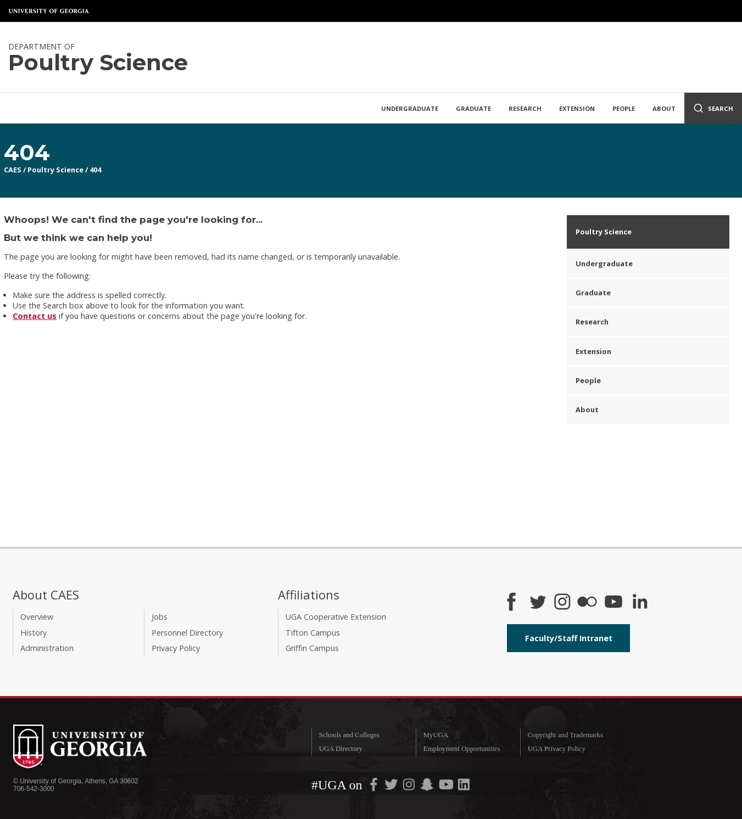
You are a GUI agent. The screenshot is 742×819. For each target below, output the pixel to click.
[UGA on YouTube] (447, 786)
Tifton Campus (313, 632)
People (623, 108)
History (33, 632)
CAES (12, 170)
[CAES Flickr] (587, 602)
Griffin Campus (312, 648)
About (664, 108)
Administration (47, 648)
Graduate (473, 108)
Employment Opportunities (461, 749)
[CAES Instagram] (562, 602)
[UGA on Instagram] (410, 786)
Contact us (35, 316)
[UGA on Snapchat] (427, 786)
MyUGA (436, 735)
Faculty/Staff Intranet (568, 638)
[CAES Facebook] (511, 602)
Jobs (160, 617)
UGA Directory (340, 749)
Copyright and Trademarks (565, 735)
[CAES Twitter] (538, 602)
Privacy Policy (176, 648)
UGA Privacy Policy (556, 749)
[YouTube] (613, 602)
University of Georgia (49, 11)
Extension (577, 108)
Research (525, 108)
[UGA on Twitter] (392, 786)
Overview (36, 617)
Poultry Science (55, 170)
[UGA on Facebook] (374, 786)
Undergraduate (409, 108)
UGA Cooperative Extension (336, 617)
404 (95, 170)
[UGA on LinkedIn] (464, 786)
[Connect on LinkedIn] (640, 602)
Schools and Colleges (349, 735)
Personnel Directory (187, 632)
